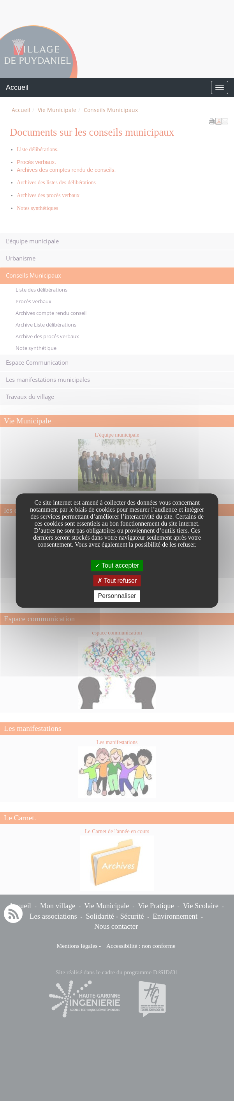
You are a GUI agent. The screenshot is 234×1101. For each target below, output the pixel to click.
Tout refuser (117, 580)
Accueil (17, 87)
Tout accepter (117, 565)
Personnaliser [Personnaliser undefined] (117, 596)
